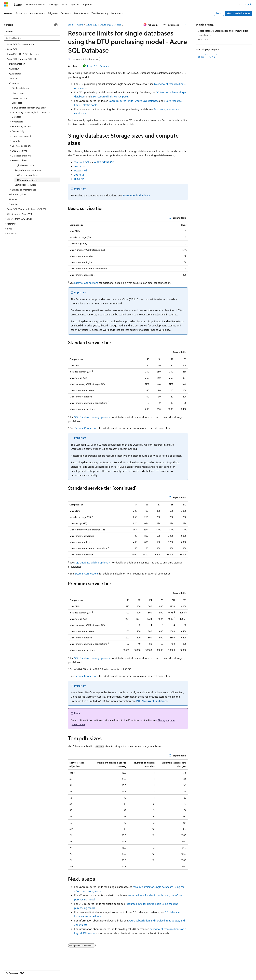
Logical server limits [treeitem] (24, 165)
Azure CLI (79, 174)
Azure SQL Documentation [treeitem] (20, 44)
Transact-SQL (82, 162)
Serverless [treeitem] (17, 102)
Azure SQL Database (110, 24)
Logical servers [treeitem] (19, 97)
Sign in (248, 4)
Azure (80, 24)
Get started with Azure (238, 13)
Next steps (203, 39)
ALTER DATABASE (104, 162)
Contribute (59, 969)
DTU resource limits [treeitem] (27, 179)
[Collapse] (56, 25)
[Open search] (240, 4)
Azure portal (81, 166)
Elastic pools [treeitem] (18, 93)
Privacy (72, 969)
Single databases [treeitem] (20, 88)
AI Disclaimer (10, 969)
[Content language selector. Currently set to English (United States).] (19, 962)
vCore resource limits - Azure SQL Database (134, 100)
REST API (79, 178)
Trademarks (136, 969)
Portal (219, 13)
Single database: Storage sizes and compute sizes (223, 30)
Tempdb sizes (204, 34)
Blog (45, 969)
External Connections (86, 282)
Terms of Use (120, 969)
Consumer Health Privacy (94, 969)
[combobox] (32, 31)
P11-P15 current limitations (151, 701)
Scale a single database (136, 195)
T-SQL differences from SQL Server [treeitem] (29, 107)
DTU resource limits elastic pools (109, 96)
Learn (71, 24)
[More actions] (185, 24)
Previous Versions (30, 969)
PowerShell (80, 170)
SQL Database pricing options (91, 417)
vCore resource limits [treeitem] (27, 175)
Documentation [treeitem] (17, 63)
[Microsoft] (6, 4)
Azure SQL (91, 24)
